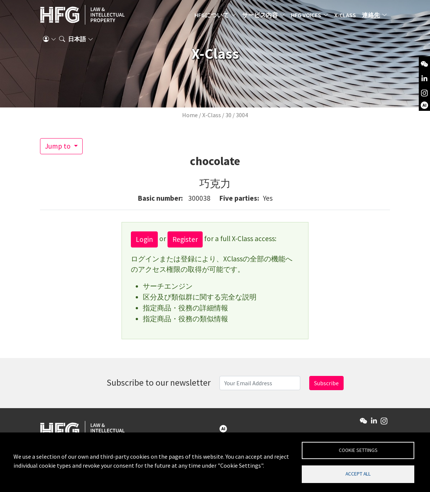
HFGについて (211, 17)
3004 (242, 115)
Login (144, 239)
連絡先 (371, 17)
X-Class (345, 17)
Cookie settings (358, 449)
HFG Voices (306, 17)
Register (185, 239)
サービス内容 (260, 17)
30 (228, 115)
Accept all (358, 473)
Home (190, 115)
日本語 (77, 43)
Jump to (58, 146)
